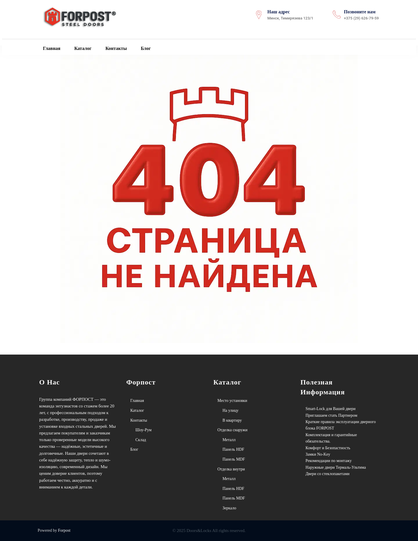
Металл (229, 440)
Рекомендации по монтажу (329, 461)
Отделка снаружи (232, 430)
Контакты (115, 48)
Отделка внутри (231, 469)
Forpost (64, 530)
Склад (141, 440)
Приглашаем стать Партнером (331, 415)
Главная (51, 48)
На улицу (231, 410)
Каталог (82, 48)
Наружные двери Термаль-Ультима (336, 467)
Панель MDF (234, 459)
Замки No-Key (318, 454)
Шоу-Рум (144, 430)
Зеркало (229, 508)
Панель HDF (233, 449)
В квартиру (232, 420)
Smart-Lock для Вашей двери (331, 409)
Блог (145, 48)
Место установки (232, 400)
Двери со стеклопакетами (328, 474)
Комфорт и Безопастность (328, 448)
